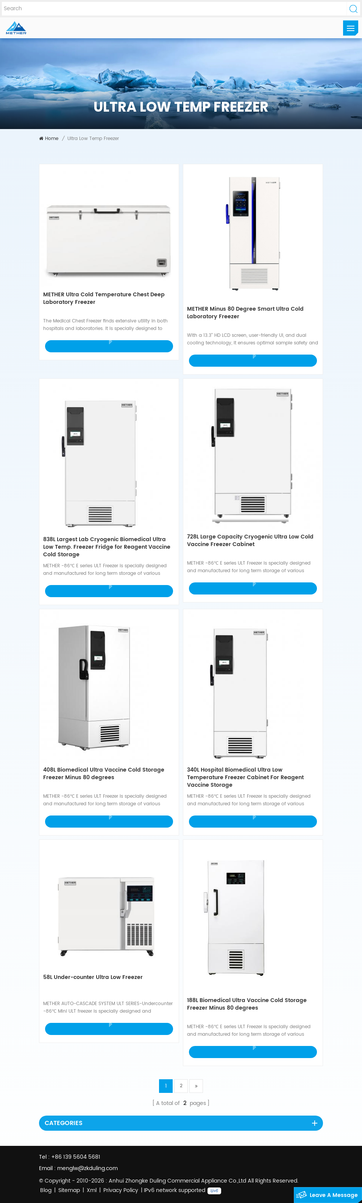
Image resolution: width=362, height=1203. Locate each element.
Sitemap (69, 1190)
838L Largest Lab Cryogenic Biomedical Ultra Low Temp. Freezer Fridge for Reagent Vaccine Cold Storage (106, 547)
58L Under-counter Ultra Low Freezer (93, 978)
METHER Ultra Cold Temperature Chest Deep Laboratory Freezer (104, 299)
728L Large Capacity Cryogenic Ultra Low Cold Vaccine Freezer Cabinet (250, 541)
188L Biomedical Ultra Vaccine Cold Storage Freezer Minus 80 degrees (247, 1004)
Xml (92, 1190)
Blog (45, 1190)
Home (48, 138)
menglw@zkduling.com (87, 1168)
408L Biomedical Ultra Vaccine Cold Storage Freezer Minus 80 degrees (103, 774)
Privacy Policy (120, 1190)
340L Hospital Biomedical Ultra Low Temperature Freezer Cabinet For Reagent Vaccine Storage (245, 777)
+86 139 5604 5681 (75, 1157)
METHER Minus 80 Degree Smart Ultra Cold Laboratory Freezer (245, 313)
